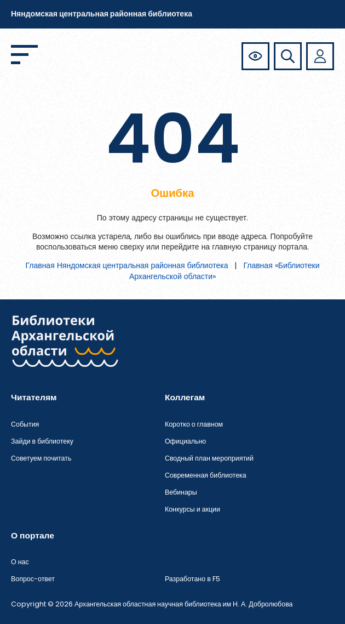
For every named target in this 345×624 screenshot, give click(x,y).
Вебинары (181, 492)
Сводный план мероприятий (209, 458)
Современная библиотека (205, 475)
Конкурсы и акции (192, 509)
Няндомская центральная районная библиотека (101, 13)
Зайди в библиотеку (42, 441)
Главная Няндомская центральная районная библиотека (126, 265)
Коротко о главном (194, 424)
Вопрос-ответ (33, 578)
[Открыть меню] (24, 54)
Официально (185, 441)
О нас (20, 561)
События (25, 424)
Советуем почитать (41, 458)
